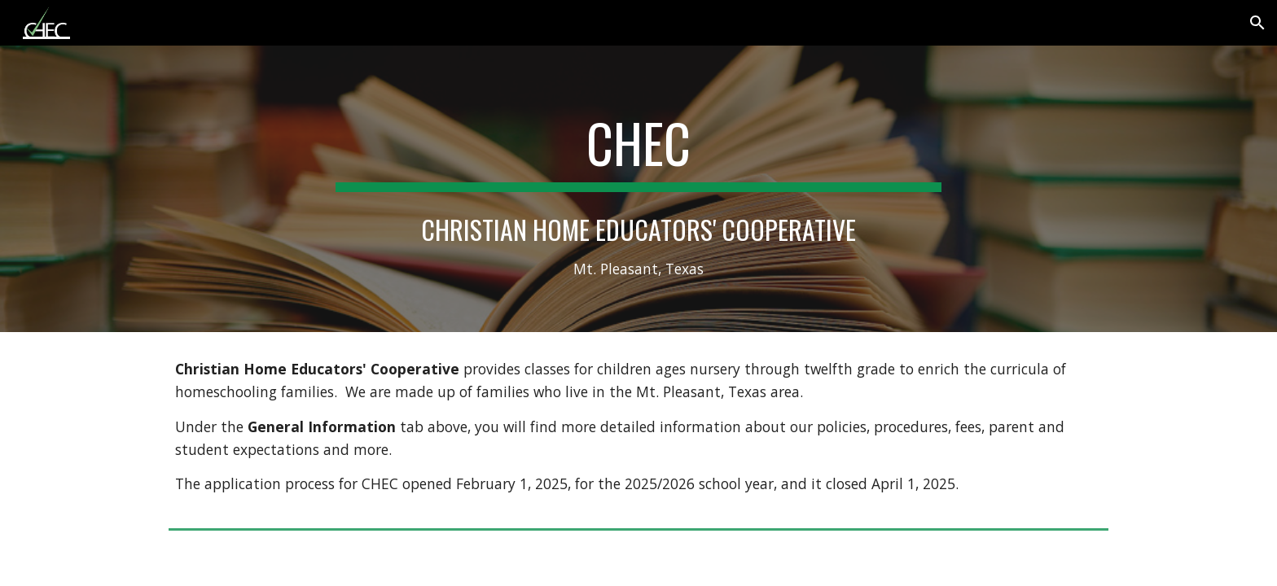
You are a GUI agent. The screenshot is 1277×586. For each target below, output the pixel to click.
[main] (638, 188)
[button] (1257, 22)
